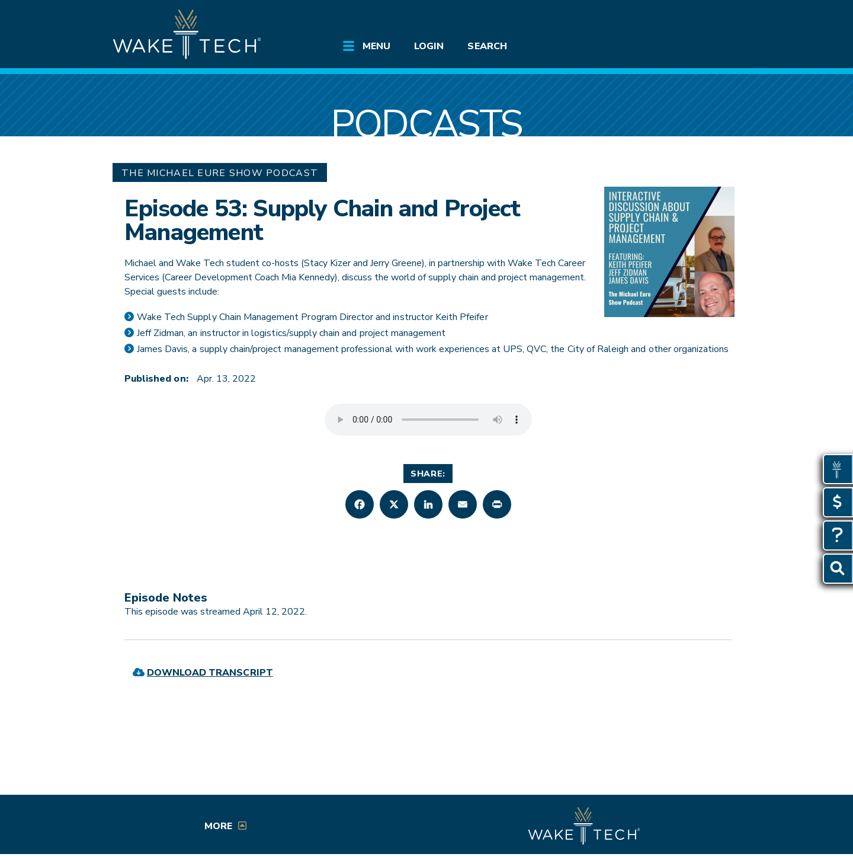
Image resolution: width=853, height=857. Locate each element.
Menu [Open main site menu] (376, 46)
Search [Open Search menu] (486, 46)
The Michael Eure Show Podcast (219, 173)
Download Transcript (210, 672)
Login (429, 46)
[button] (359, 504)
